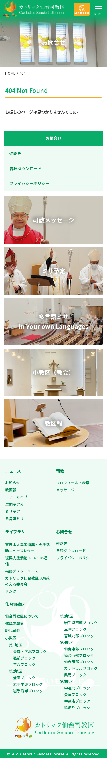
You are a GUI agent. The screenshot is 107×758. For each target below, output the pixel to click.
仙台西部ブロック (79, 653)
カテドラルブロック (81, 666)
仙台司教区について (22, 614)
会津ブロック (75, 693)
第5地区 (66, 680)
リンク (10, 589)
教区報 (10, 488)
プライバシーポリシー (30, 183)
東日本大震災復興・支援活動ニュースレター (27, 546)
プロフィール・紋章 (73, 481)
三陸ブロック (75, 627)
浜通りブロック (77, 706)
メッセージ (65, 488)
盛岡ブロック (24, 676)
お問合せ (54, 138)
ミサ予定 (12, 509)
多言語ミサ (14, 517)
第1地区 (15, 643)
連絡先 (16, 153)
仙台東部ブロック (79, 647)
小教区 (10, 636)
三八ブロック (24, 662)
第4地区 (66, 640)
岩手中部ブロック (28, 682)
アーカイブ (18, 495)
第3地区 (66, 614)
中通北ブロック (77, 686)
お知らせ (12, 481)
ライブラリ (15, 530)
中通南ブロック (77, 699)
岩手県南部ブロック (81, 621)
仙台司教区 (15, 603)
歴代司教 (12, 629)
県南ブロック (75, 673)
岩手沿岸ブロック (28, 689)
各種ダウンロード (26, 168)
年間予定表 (14, 502)
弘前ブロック (24, 656)
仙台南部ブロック (79, 660)
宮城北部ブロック (79, 634)
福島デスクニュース (21, 569)
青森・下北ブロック (30, 649)
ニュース (13, 469)
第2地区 (15, 669)
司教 (60, 469)
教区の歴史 (14, 621)
